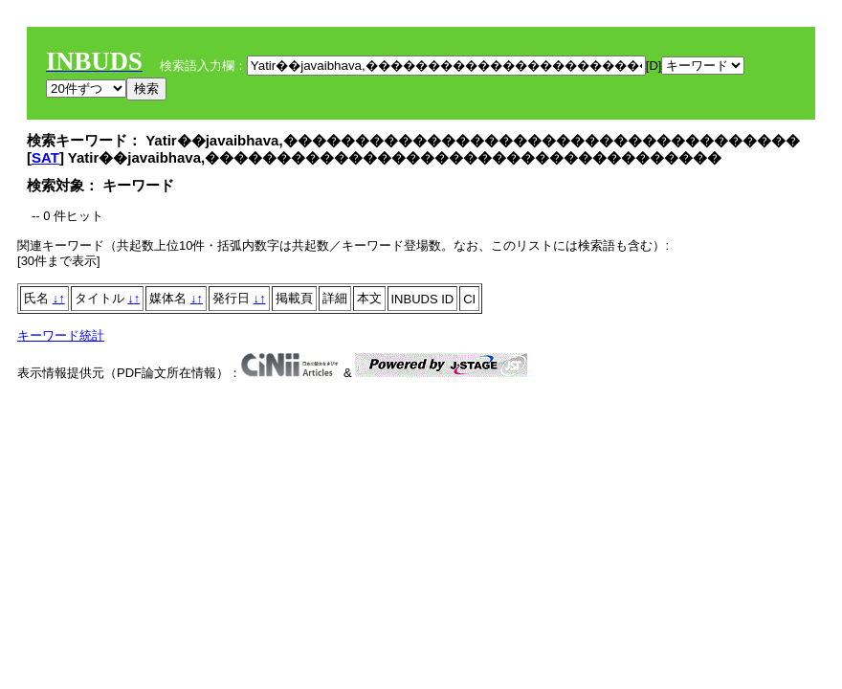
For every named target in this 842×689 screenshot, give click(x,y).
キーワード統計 (60, 335)
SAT (45, 157)
